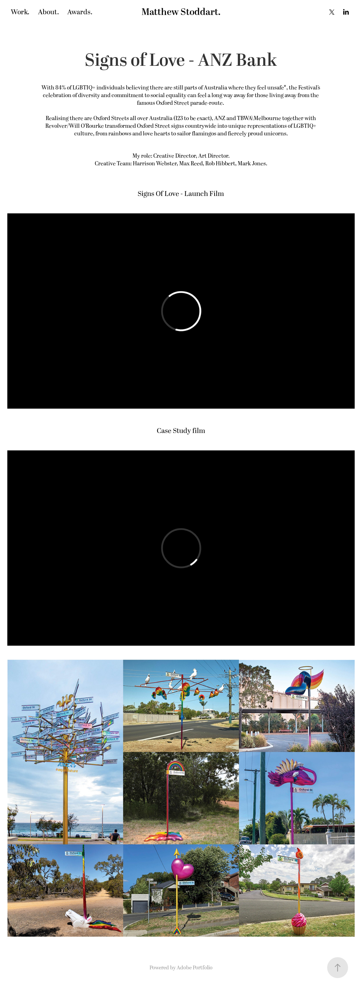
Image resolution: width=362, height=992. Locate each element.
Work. (20, 12)
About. (48, 12)
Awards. (79, 12)
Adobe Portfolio (195, 968)
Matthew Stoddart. (181, 12)
